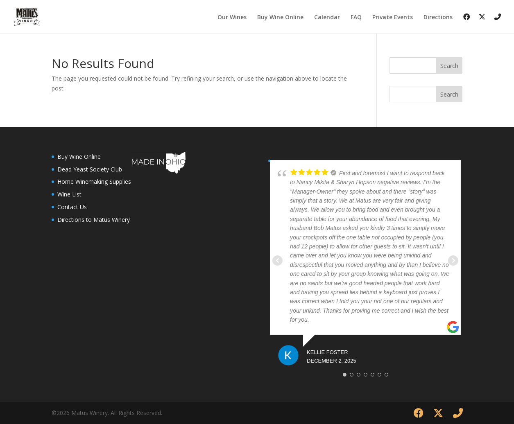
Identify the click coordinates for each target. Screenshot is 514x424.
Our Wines (232, 17)
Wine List (69, 194)
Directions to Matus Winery (93, 219)
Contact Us (72, 207)
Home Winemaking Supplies (94, 181)
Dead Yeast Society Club (89, 169)
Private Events (392, 17)
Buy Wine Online (280, 17)
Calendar (327, 17)
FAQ (356, 17)
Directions (438, 17)
